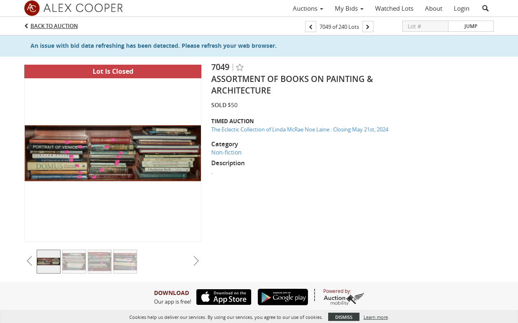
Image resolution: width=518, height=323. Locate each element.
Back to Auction (54, 26)
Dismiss (343, 317)
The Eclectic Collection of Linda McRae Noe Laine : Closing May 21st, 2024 (299, 129)
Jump (470, 26)
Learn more (376, 317)
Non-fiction (226, 152)
